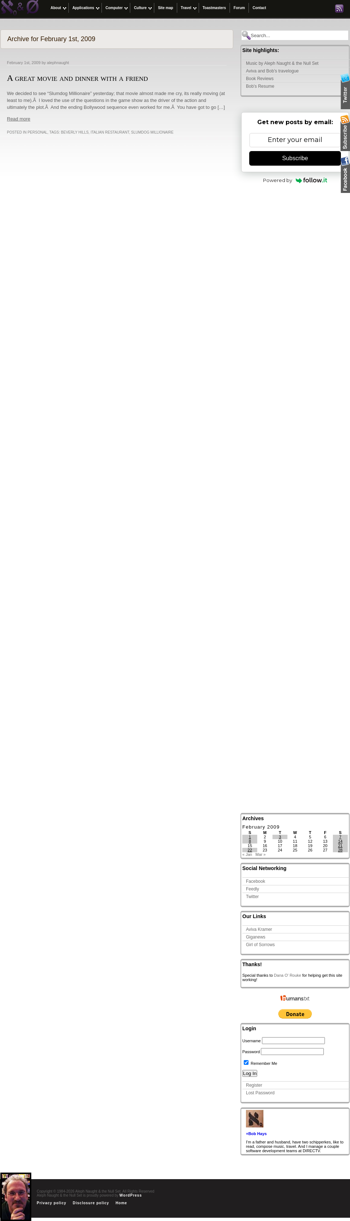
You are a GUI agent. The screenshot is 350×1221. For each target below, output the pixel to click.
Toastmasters (214, 8)
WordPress (130, 1195)
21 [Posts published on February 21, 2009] (340, 845)
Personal (37, 132)
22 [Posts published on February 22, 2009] (250, 850)
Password (251, 1052)
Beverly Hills (75, 132)
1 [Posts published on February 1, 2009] (250, 837)
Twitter (252, 896)
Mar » (260, 854)
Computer (114, 8)
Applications (83, 8)
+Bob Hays (256, 1133)
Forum (239, 8)
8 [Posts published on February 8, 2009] (250, 841)
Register (254, 1085)
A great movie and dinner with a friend (77, 78)
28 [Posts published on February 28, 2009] (340, 850)
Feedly (252, 889)
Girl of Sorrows (260, 944)
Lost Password (260, 1092)
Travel (186, 8)
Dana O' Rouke (287, 975)
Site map (165, 8)
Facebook (255, 881)
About (56, 8)
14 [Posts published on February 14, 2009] (340, 841)
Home (121, 1203)
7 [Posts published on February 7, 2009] (340, 837)
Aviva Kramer (259, 929)
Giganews (255, 937)
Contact (259, 8)
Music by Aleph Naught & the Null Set (282, 63)
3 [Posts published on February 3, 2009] (280, 837)
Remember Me (260, 1063)
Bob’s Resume (260, 86)
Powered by (295, 180)
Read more (18, 119)
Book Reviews (260, 78)
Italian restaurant (110, 132)
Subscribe (295, 158)
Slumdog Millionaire (152, 132)
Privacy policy (51, 1203)
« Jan (247, 854)
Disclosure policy (91, 1203)
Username (251, 1041)
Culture (140, 8)
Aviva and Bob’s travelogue (272, 71)
